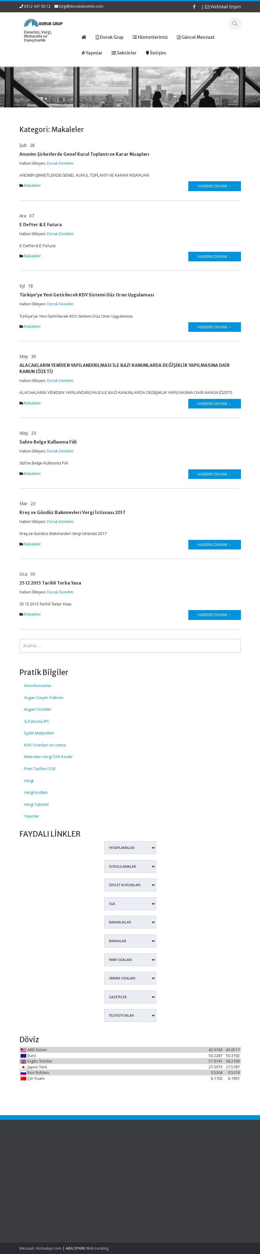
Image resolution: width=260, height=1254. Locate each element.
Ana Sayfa (98, 1154)
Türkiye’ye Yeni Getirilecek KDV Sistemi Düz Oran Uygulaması (86, 295)
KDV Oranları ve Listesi (45, 745)
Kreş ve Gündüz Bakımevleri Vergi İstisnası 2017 (72, 512)
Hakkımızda (99, 1159)
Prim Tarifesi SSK (40, 768)
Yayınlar (31, 816)
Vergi (29, 780)
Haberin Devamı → (215, 186)
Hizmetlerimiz (101, 1165)
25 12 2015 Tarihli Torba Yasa (50, 583)
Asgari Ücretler (37, 709)
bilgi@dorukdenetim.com (81, 6)
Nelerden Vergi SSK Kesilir (48, 756)
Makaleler (32, 185)
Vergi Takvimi (36, 804)
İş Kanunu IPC (37, 721)
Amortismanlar (37, 685)
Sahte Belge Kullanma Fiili (48, 442)
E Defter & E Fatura (40, 224)
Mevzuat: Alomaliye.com (40, 1248)
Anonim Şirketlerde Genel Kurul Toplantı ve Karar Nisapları (84, 154)
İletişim (95, 1177)
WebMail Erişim (223, 7)
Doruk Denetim (60, 163)
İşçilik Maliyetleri (39, 733)
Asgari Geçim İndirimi (43, 697)
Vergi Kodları (36, 792)
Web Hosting (97, 1248)
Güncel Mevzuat (104, 1171)
